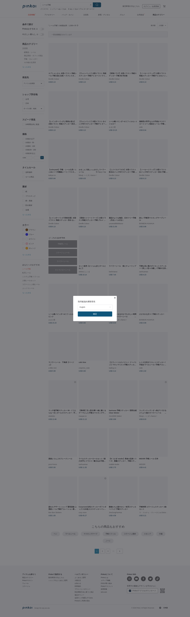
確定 (95, 314)
